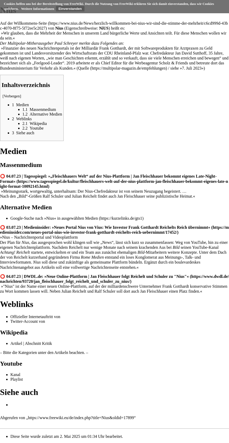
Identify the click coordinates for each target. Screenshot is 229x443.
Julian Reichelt (84, 196)
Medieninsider (37, 227)
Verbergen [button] (12, 96)
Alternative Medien (26, 207)
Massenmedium (21, 165)
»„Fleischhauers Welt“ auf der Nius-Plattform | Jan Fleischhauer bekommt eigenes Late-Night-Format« (108, 178)
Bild (22, 196)
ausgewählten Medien (79, 218)
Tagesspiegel (35, 176)
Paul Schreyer (66, 43)
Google (16, 218)
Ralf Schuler (53, 196)
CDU (108, 53)
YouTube (198, 242)
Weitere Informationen (37, 9)
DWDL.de (33, 276)
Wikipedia (14, 332)
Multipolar (16, 43)
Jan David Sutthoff (191, 53)
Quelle (83, 68)
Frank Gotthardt (112, 48)
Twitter (16, 321)
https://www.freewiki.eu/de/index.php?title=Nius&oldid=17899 (81, 417)
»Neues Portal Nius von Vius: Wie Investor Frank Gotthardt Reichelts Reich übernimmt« (131, 227)
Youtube (11, 363)
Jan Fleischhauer (131, 196)
